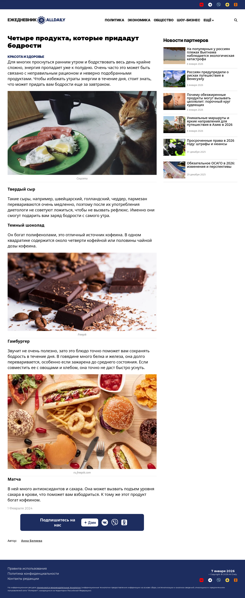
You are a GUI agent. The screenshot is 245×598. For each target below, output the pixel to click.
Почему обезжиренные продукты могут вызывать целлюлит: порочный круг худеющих (209, 99)
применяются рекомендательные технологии (59, 587)
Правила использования (27, 568)
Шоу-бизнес (188, 20)
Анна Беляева (31, 541)
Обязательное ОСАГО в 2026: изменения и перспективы (211, 165)
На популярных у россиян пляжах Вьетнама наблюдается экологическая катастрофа (210, 54)
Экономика (139, 20)
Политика (114, 20)
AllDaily (36, 20)
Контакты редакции (23, 579)
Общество (164, 20)
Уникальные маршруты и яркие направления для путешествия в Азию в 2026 (209, 121)
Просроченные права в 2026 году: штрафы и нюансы (210, 142)
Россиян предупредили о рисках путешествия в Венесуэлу (208, 75)
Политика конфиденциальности (33, 574)
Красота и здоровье (26, 57)
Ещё (209, 20)
